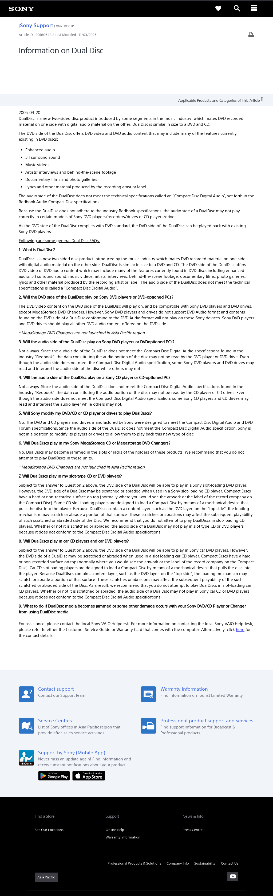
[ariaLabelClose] (255, 8)
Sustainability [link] (205, 828)
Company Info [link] (178, 828)
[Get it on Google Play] (55, 740)
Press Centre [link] (193, 795)
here (240, 594)
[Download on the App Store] (88, 740)
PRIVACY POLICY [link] (80, 867)
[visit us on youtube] (232, 841)
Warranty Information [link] (123, 802)
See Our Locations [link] (49, 795)
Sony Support (36, 25)
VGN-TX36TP (65, 26)
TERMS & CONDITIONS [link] (50, 867)
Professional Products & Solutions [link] (134, 828)
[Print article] (251, 35)
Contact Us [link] (229, 828)
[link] (21, 8)
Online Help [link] (115, 795)
